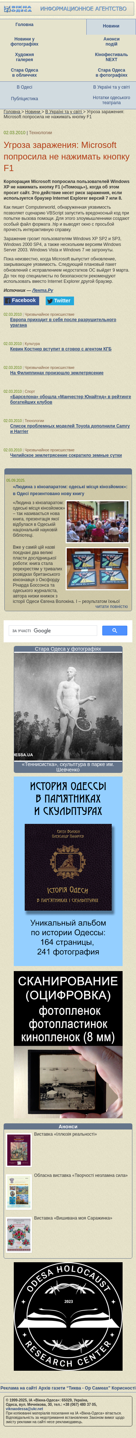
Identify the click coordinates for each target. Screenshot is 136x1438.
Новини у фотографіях (24, 42)
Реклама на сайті (18, 1388)
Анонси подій (111, 42)
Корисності (124, 1388)
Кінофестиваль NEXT (111, 57)
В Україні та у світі (111, 87)
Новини (111, 26)
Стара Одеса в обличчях (24, 73)
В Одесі (24, 87)
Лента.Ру (42, 290)
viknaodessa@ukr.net (24, 1409)
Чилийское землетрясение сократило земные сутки (66, 455)
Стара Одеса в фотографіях (112, 73)
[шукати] (52, 630)
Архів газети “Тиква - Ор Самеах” (74, 1388)
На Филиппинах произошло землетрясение (56, 372)
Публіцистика (24, 98)
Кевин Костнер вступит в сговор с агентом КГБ (61, 349)
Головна (24, 24)
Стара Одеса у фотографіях (68, 649)
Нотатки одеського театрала (111, 100)
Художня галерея (24, 57)
